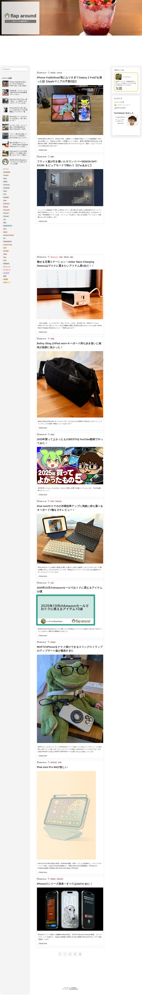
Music (5, 232)
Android (5, 175)
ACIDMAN (6, 172)
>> (80, 954)
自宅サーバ (6, 282)
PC (4, 238)
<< (60, 954)
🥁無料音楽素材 (120, 108)
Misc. (5, 229)
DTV (4, 194)
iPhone (5, 207)
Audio (5, 181)
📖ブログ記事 (119, 102)
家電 (4, 276)
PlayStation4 (7, 241)
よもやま (6, 273)
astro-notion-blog (73, 989)
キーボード (6, 270)
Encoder (6, 197)
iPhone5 (6, 213)
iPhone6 (6, 216)
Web (4, 260)
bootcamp (6, 185)
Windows (6, 263)
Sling (5, 254)
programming (7, 244)
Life (4, 219)
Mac (4, 222)
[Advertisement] (71, 51)
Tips (4, 257)
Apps (5, 178)
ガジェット (6, 267)
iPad (4, 200)
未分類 (5, 279)
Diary (5, 191)
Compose (6, 188)
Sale (4, 248)
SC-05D (5, 251)
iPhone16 (6, 210)
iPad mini (6, 203)
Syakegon (73, 987)
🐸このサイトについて (122, 105)
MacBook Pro (7, 226)
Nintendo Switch (8, 235)
